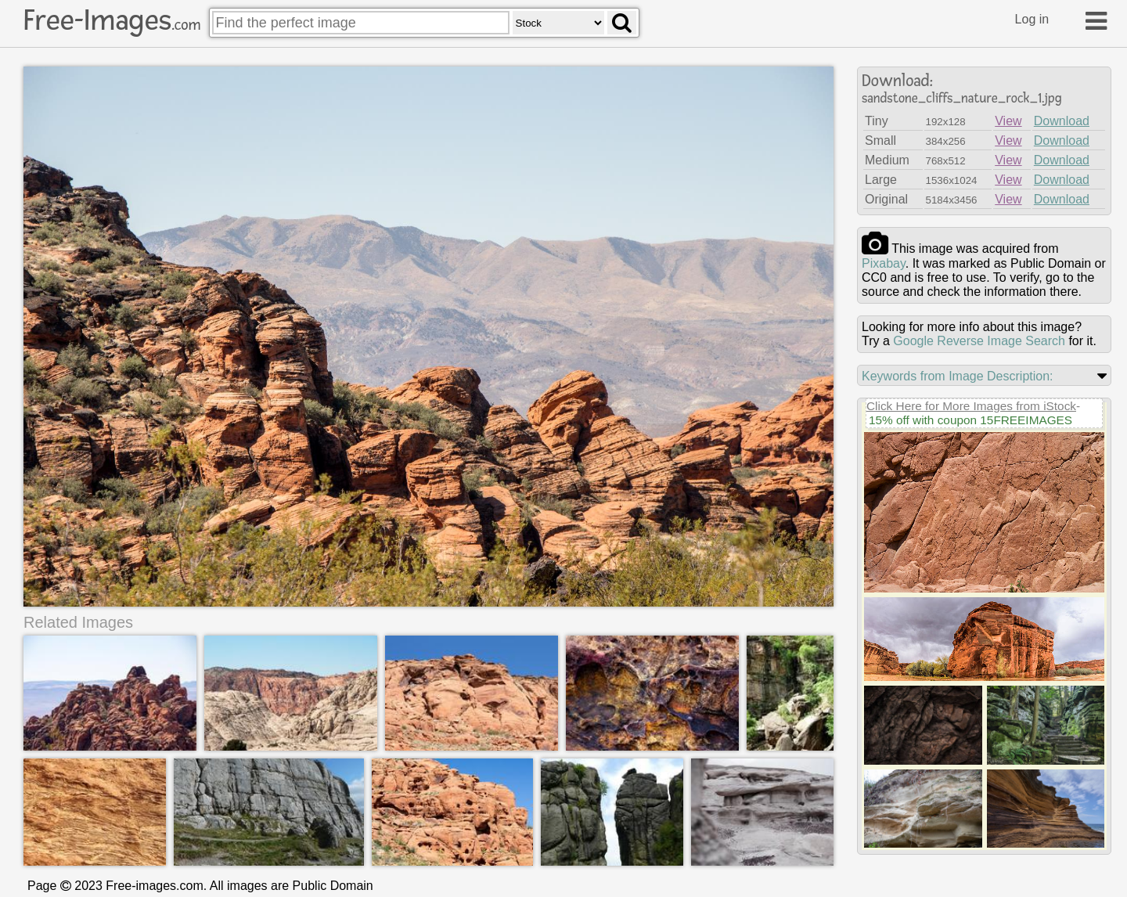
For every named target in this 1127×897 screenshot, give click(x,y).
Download (1061, 121)
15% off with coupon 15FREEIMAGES (970, 420)
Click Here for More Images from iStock (971, 405)
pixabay (884, 263)
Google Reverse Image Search (979, 341)
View (1008, 121)
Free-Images (111, 20)
